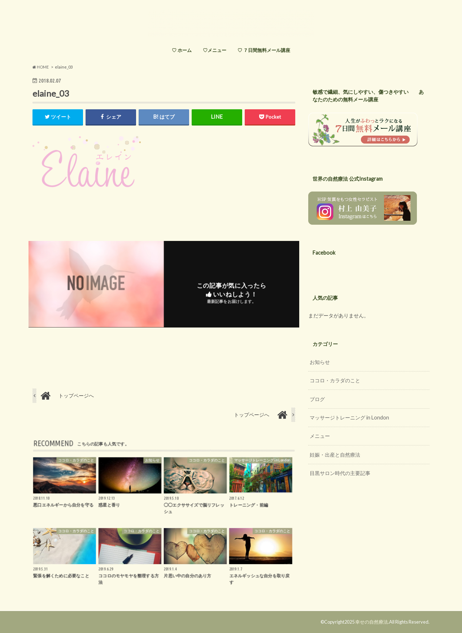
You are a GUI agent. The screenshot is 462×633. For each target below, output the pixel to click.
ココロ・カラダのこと (335, 380)
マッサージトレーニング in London (349, 417)
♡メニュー (214, 50)
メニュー (320, 436)
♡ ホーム (182, 50)
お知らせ (320, 362)
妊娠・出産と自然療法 (335, 455)
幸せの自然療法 (371, 622)
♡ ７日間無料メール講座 (263, 50)
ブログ (317, 399)
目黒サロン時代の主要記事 (340, 473)
